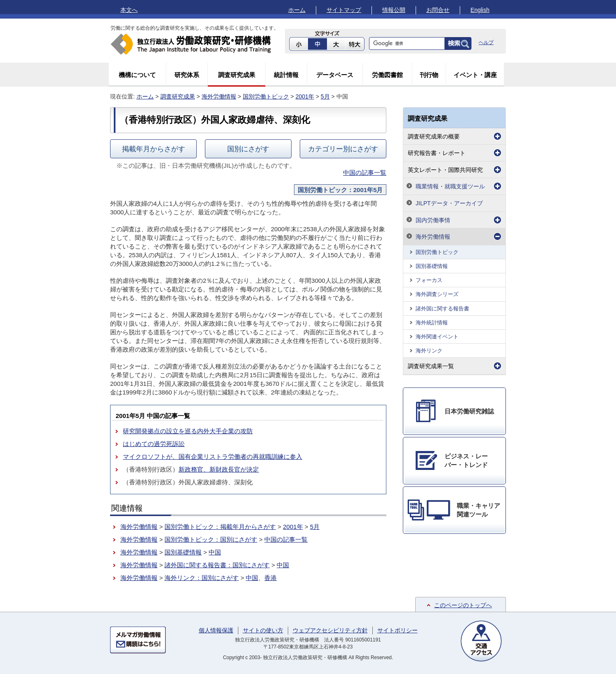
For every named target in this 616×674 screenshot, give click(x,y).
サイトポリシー (397, 630)
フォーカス (429, 280)
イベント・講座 (475, 74)
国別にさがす (248, 149)
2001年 (305, 96)
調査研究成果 (236, 74)
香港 (270, 577)
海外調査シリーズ (437, 294)
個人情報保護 (216, 630)
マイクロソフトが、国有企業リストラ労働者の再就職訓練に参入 (212, 456)
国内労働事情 (433, 220)
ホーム (297, 10)
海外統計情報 (432, 322)
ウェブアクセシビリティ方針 (330, 630)
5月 (325, 96)
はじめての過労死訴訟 (154, 443)
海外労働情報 (219, 96)
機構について (137, 74)
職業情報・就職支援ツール (450, 186)
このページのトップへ (463, 605)
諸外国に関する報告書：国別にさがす (217, 564)
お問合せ (437, 10)
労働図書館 (387, 74)
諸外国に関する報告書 (442, 308)
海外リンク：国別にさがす (202, 577)
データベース (334, 74)
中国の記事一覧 (364, 172)
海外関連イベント (437, 336)
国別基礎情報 (183, 552)
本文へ (129, 10)
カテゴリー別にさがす (343, 149)
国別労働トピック (266, 96)
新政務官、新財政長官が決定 (219, 469)
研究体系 (186, 74)
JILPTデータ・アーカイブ (449, 203)
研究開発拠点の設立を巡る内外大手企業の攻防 (188, 430)
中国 (215, 552)
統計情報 (286, 74)
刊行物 (429, 74)
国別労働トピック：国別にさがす (211, 539)
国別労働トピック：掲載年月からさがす (220, 526)
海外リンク (429, 351)
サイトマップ (344, 10)
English (479, 10)
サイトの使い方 (263, 630)
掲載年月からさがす (153, 149)
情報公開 (393, 10)
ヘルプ (486, 42)
